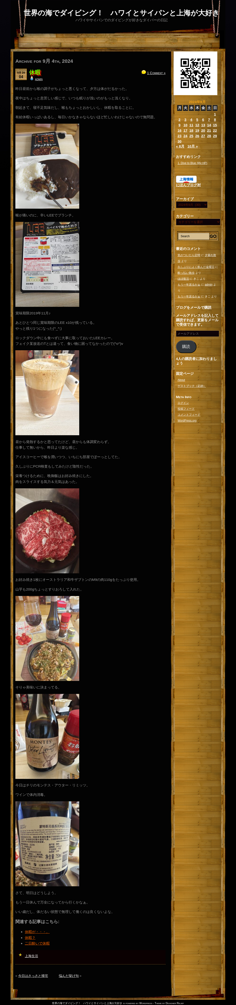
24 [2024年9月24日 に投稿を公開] (186, 136)
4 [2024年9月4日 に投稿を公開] (191, 120)
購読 (186, 346)
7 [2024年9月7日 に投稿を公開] (209, 120)
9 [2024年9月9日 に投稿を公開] (179, 125)
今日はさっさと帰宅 (33, 976)
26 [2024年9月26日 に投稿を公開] (197, 136)
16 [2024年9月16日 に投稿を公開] (180, 130)
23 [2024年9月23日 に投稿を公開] (180, 136)
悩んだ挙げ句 (69, 976)
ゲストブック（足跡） (192, 386)
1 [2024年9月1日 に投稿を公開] (215, 114)
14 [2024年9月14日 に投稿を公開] (209, 125)
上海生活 (31, 956)
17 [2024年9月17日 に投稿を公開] (186, 130)
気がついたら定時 (189, 255)
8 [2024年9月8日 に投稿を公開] (215, 120)
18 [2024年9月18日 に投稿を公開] (191, 130)
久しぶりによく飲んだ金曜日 (196, 267)
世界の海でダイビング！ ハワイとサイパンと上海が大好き (121, 13)
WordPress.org (187, 420)
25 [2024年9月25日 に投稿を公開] (191, 136)
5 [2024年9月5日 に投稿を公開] (197, 120)
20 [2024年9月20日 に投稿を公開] (203, 130)
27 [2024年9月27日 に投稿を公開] (203, 136)
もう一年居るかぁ (189, 284)
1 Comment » (156, 73)
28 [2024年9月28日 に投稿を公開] (209, 136)
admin (39, 79)
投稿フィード (186, 408)
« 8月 (180, 146)
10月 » (192, 146)
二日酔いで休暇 (37, 943)
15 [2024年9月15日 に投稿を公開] (215, 125)
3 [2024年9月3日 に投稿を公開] (185, 120)
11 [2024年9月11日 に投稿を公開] (191, 125)
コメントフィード (189, 414)
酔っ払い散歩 (186, 272)
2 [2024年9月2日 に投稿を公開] (179, 120)
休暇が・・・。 (37, 932)
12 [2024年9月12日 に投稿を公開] (197, 125)
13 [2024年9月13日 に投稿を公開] (203, 125)
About (181, 380)
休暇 (34, 72)
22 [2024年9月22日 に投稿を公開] (215, 130)
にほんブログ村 (188, 185)
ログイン (183, 403)
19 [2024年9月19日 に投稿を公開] (197, 130)
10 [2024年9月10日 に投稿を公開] (186, 125)
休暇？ (30, 938)
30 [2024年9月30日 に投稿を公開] (180, 141)
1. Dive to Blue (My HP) (192, 163)
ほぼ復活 (183, 278)
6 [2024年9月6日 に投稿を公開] (203, 120)
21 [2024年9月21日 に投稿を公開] (209, 130)
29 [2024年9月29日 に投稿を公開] (215, 136)
